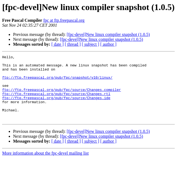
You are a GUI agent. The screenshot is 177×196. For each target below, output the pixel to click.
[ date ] (57, 44)
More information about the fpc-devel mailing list (45, 166)
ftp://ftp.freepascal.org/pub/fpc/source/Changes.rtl (56, 101)
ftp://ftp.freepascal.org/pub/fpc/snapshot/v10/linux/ (57, 82)
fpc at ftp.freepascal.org (64, 20)
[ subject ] (90, 44)
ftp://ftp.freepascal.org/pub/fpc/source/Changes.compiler (61, 96)
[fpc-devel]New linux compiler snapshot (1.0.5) (108, 34)
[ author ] (108, 44)
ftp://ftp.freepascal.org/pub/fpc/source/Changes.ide (56, 106)
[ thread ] (73, 44)
